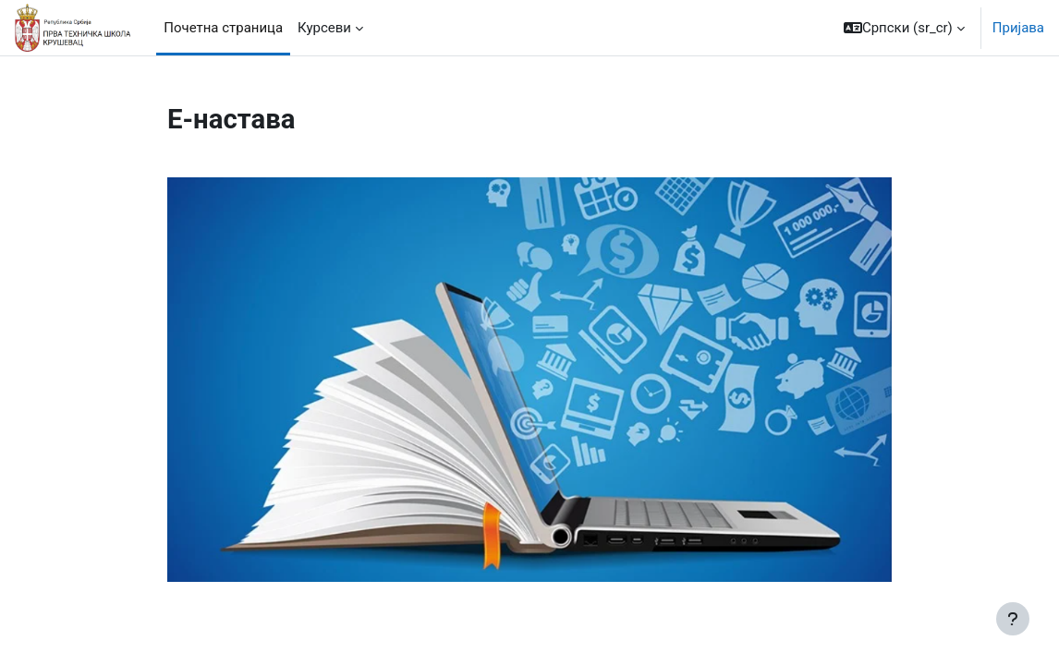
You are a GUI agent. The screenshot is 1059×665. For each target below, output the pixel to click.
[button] (904, 27)
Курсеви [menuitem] (324, 27)
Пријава (1018, 27)
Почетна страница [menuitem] (223, 27)
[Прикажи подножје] (1012, 618)
